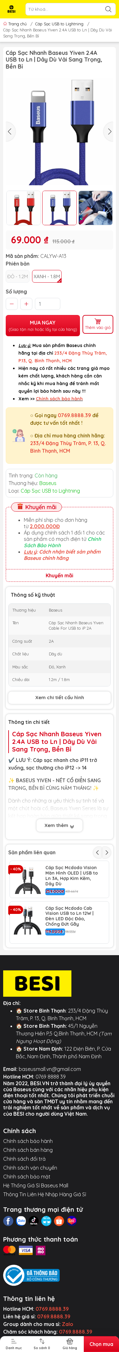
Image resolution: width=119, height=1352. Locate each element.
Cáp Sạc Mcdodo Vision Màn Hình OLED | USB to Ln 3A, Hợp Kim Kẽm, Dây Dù (71, 875)
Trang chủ (15, 23)
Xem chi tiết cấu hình (59, 697)
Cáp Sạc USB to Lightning (59, 23)
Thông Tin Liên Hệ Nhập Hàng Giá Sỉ (44, 1194)
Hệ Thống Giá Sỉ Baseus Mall (35, 1185)
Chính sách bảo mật (26, 1176)
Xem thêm (59, 826)
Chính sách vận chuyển (30, 1168)
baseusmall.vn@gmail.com (50, 1069)
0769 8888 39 (51, 1076)
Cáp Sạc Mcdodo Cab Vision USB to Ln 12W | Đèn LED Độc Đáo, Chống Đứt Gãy (69, 916)
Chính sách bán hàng (28, 1150)
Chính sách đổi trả (24, 1159)
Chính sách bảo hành (28, 1141)
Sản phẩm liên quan (32, 852)
